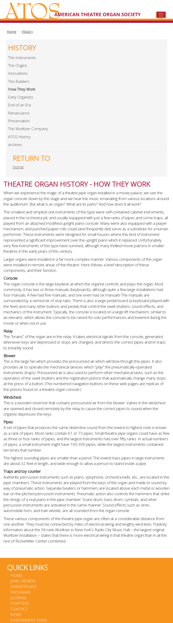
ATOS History (19, 136)
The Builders (18, 81)
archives (15, 144)
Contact (19, 608)
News (15, 614)
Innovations (18, 73)
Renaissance (18, 113)
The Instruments (22, 57)
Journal (18, 597)
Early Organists (20, 97)
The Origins (17, 65)
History (27, 31)
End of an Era (19, 105)
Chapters (19, 603)
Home (11, 31)
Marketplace (23, 586)
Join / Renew (22, 581)
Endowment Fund (28, 620)
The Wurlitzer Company (28, 128)
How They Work (21, 89)
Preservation (19, 120)
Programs (20, 592)
